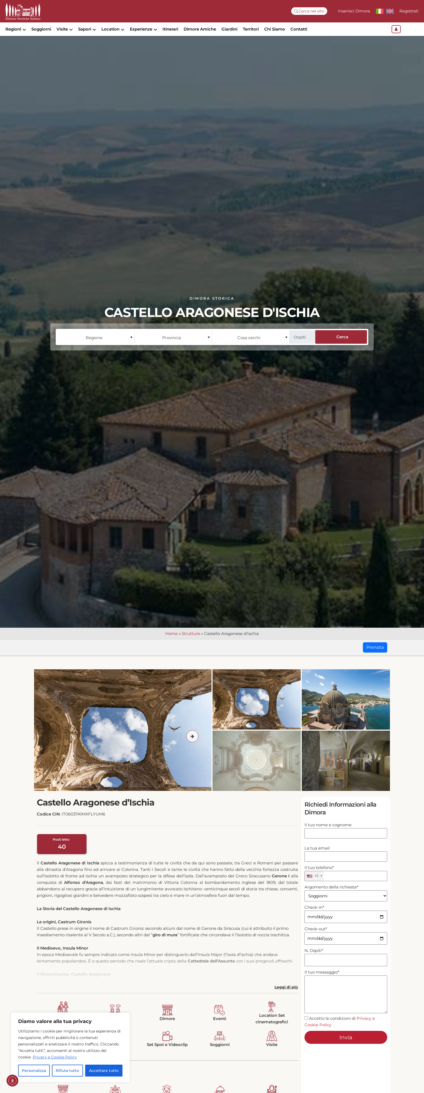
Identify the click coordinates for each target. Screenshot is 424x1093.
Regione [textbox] (94, 346)
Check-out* (345, 943)
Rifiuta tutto (67, 1070)
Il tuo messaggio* (345, 1001)
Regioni (13, 29)
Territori (251, 29)
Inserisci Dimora (354, 11)
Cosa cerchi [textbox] (248, 346)
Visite (62, 29)
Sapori (84, 29)
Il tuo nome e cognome (345, 838)
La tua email (345, 861)
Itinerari (170, 29)
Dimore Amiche (200, 29)
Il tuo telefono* (345, 882)
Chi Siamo (274, 29)
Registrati (409, 11)
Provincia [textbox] (171, 346)
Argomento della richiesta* (345, 901)
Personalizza (34, 1070)
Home (171, 642)
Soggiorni (41, 29)
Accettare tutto (104, 1070)
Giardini (229, 29)
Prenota (375, 656)
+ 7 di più (346, 770)
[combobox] (95, 346)
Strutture (191, 642)
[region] (70, 1047)
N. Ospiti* (345, 964)
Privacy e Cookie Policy (55, 1057)
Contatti (298, 29)
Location (110, 29)
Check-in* (345, 921)
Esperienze (141, 29)
